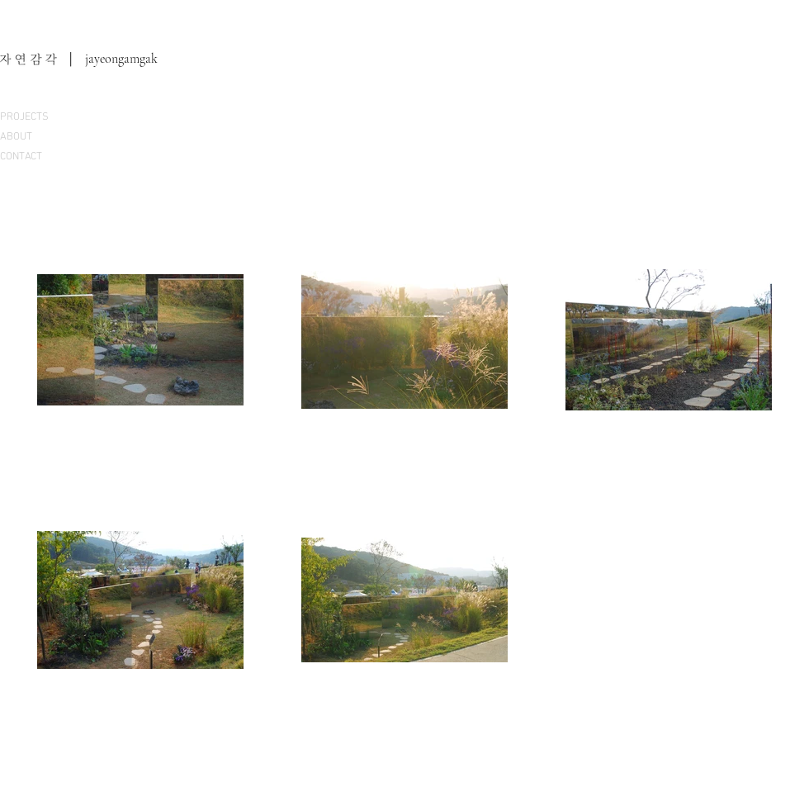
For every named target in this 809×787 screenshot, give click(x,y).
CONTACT (21, 157)
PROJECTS (24, 117)
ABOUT (16, 137)
